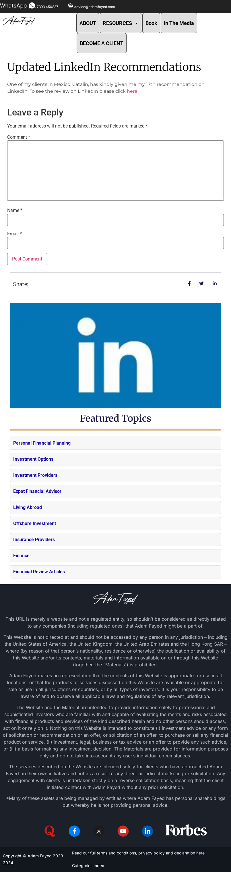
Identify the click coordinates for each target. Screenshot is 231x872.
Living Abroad (27, 507)
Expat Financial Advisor (37, 491)
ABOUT (87, 23)
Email (14, 233)
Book (151, 23)
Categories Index (88, 865)
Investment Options (33, 459)
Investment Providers (35, 475)
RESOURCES (121, 23)
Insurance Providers (34, 539)
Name (14, 210)
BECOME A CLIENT (101, 43)
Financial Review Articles (39, 571)
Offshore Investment (34, 523)
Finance (21, 555)
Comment (18, 137)
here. (132, 91)
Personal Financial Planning (42, 443)
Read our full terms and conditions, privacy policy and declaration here (138, 852)
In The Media (179, 23)
